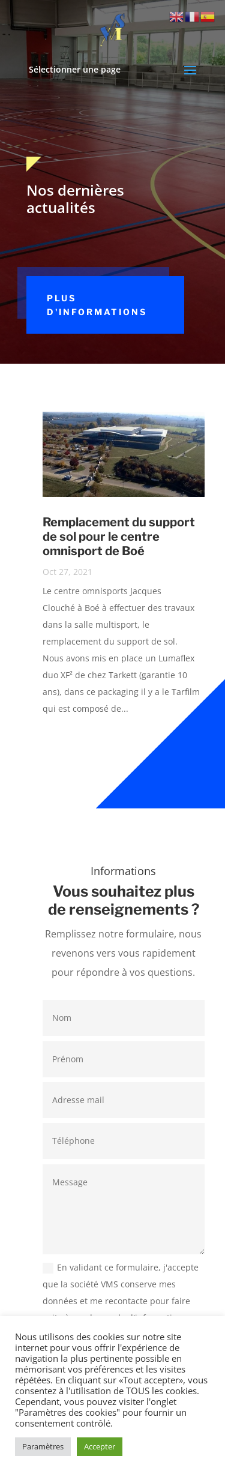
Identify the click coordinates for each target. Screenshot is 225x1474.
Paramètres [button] (43, 1446)
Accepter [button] (99, 1446)
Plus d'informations (97, 305)
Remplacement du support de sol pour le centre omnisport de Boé (119, 536)
